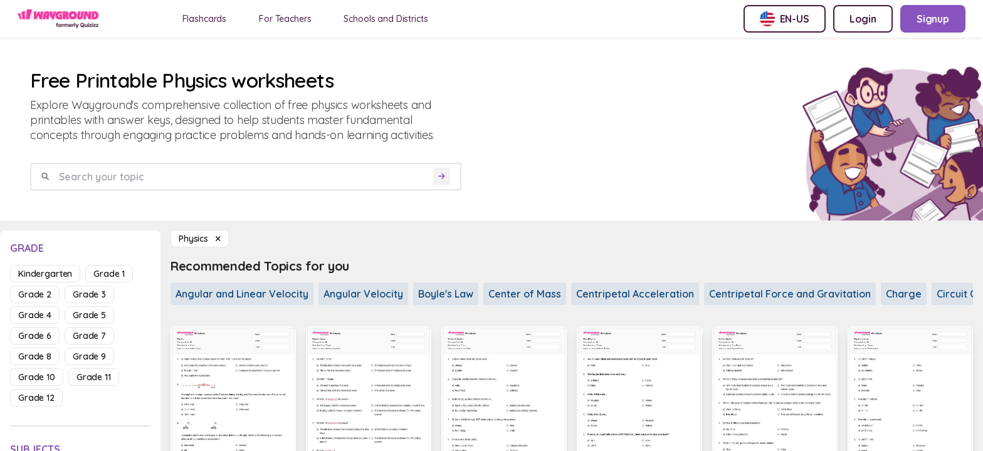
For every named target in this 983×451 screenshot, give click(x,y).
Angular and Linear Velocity (242, 294)
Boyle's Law (445, 294)
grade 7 (89, 335)
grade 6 (34, 335)
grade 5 (89, 315)
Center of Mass (524, 294)
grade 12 (36, 397)
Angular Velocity (363, 294)
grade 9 (89, 356)
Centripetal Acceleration (635, 294)
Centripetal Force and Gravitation (790, 294)
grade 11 (93, 377)
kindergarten (45, 273)
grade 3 (89, 294)
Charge (904, 294)
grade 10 (36, 377)
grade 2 (34, 294)
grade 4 (34, 315)
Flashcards (204, 18)
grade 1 (109, 273)
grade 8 (34, 356)
